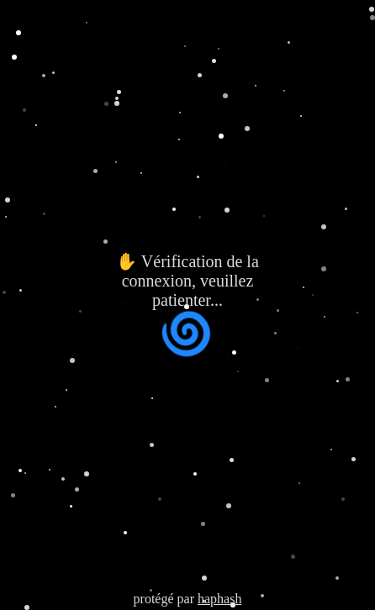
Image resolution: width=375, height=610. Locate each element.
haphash (219, 599)
